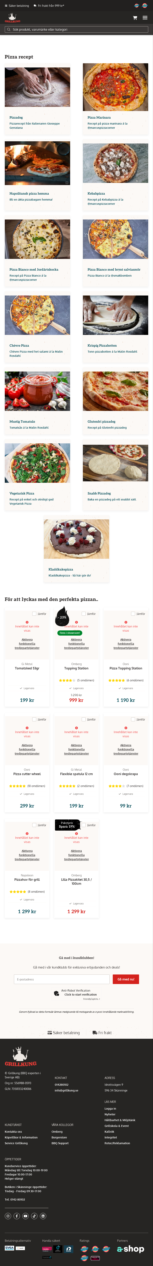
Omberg (57, 1131)
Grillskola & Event (117, 1126)
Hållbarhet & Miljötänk (120, 1120)
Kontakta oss (13, 1131)
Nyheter (110, 1114)
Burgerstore (59, 1137)
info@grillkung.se (66, 1090)
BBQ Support (60, 1143)
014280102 (61, 1084)
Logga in (110, 1108)
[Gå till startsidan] (12, 17)
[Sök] (76, 29)
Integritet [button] (111, 1137)
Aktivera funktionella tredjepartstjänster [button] (27, 644)
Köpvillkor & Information (21, 1137)
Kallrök (109, 1131)
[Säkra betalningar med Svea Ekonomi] (9, 1247)
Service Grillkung (16, 1143)
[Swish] (20, 1248)
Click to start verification (81, 994)
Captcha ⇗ (91, 999)
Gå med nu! (126, 979)
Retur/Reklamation (117, 1143)
